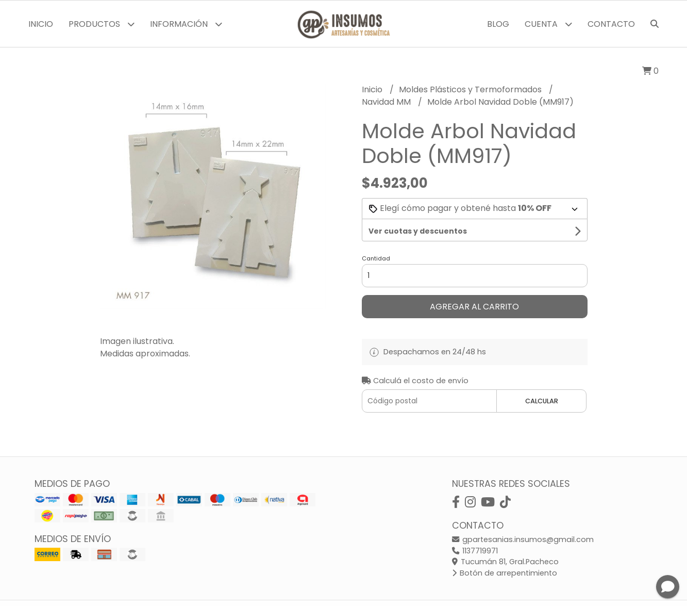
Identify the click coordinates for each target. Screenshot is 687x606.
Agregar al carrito (474, 307)
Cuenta (548, 24)
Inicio (40, 24)
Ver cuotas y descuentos (417, 231)
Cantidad (376, 258)
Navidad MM (387, 102)
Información (186, 24)
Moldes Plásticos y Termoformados (471, 89)
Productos (102, 24)
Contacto (611, 24)
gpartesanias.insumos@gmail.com (523, 539)
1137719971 (475, 551)
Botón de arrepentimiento (504, 573)
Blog (498, 24)
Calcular (541, 401)
